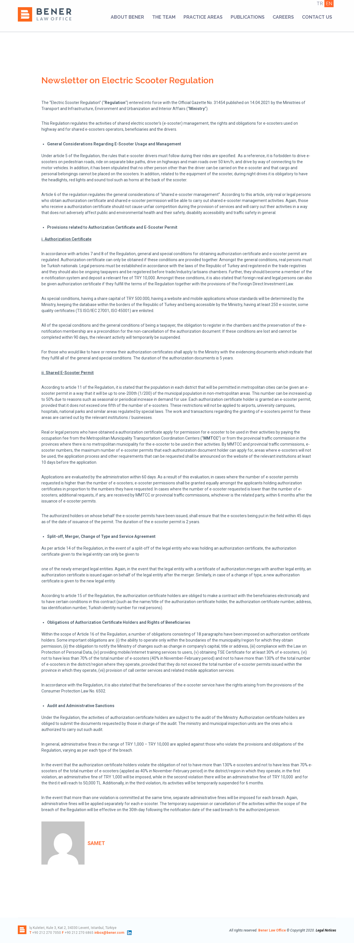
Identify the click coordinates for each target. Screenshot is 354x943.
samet (96, 843)
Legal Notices (326, 930)
